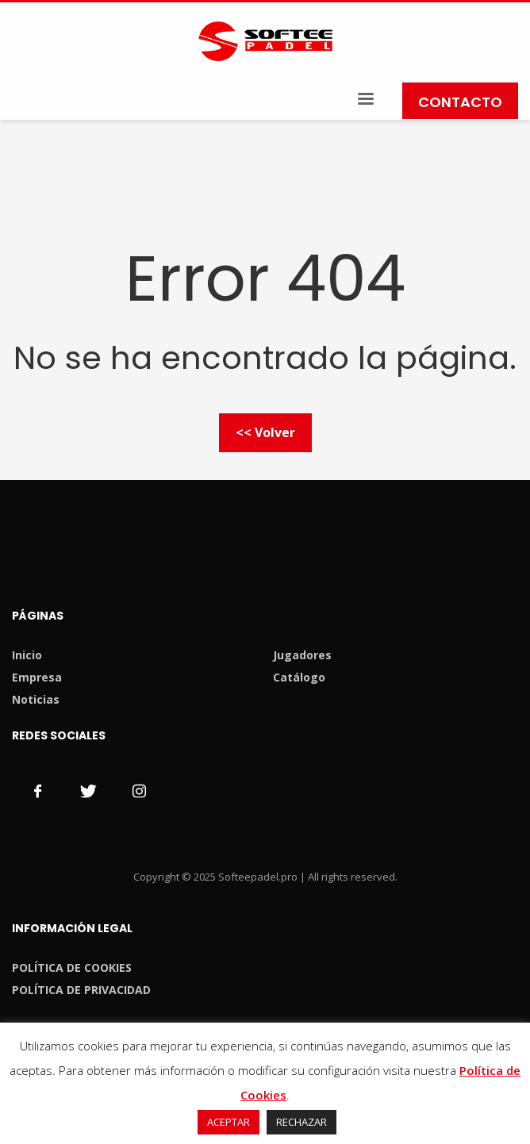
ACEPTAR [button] (228, 1122)
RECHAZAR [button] (301, 1122)
